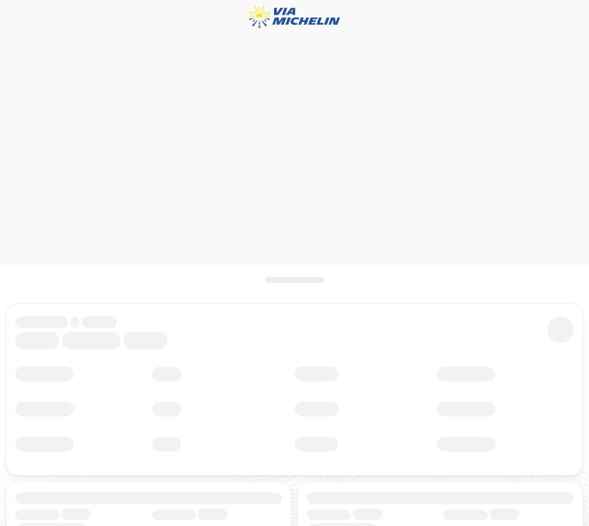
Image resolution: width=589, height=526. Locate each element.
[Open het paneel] (294, 279)
